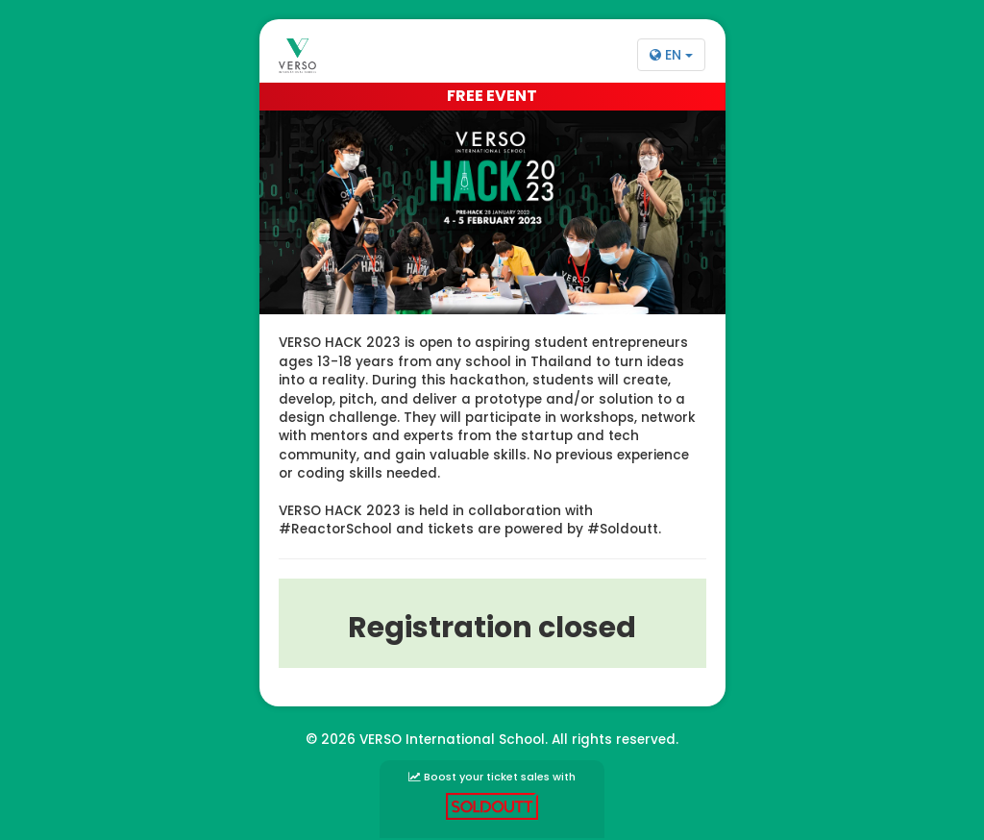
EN (671, 54)
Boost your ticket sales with (492, 795)
